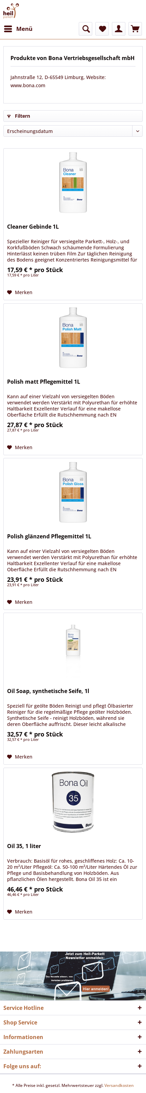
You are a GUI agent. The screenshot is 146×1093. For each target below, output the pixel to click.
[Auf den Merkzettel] (19, 292)
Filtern (18, 116)
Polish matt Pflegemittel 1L (43, 381)
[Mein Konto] (118, 29)
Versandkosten (119, 1085)
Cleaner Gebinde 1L (33, 226)
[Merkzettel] (102, 29)
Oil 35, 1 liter (24, 846)
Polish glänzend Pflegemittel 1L (49, 536)
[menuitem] (18, 29)
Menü (18, 28)
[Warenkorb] (135, 29)
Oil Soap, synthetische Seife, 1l (48, 691)
